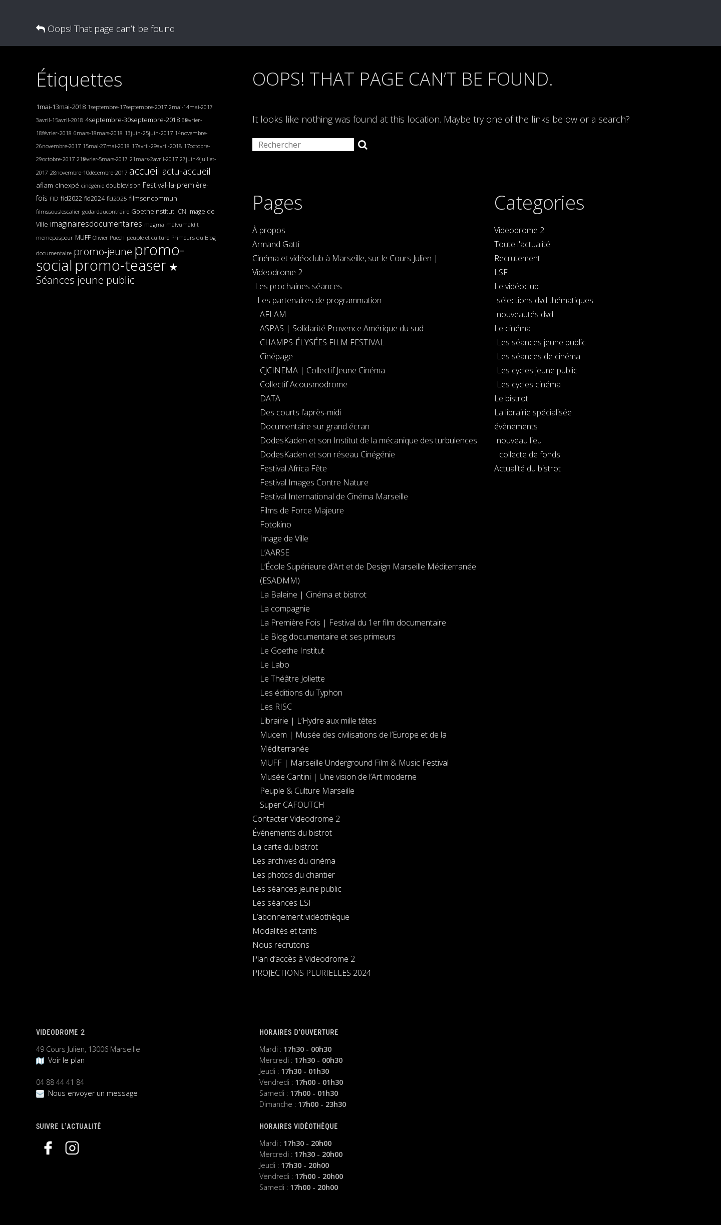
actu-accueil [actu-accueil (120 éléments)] (186, 171)
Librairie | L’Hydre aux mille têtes (318, 720)
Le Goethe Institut (292, 650)
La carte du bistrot (285, 846)
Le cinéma (512, 328)
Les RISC (276, 706)
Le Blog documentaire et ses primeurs (328, 636)
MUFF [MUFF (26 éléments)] (83, 237)
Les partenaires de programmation (319, 300)
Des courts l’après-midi (300, 412)
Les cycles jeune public (537, 370)
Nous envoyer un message (87, 1093)
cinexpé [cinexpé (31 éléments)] (67, 185)
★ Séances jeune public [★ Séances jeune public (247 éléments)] (107, 273)
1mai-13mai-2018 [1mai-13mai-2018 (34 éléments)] (61, 106)
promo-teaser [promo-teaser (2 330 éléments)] (121, 265)
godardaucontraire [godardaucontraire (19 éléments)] (105, 211)
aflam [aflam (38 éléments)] (44, 185)
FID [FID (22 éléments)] (54, 198)
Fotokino (275, 524)
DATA (270, 398)
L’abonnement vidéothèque (300, 916)
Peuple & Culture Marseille (307, 790)
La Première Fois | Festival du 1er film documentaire (353, 622)
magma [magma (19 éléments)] (154, 224)
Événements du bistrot (292, 832)
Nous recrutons (280, 944)
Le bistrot (511, 398)
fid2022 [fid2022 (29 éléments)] (71, 198)
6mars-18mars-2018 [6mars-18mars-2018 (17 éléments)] (98, 133)
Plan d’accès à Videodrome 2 (303, 958)
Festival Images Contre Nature (314, 482)
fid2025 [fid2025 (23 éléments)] (117, 198)
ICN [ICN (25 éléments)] (181, 211)
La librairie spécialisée (533, 412)
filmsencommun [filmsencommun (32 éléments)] (153, 198)
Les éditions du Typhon (301, 692)
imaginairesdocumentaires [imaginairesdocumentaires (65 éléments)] (96, 223)
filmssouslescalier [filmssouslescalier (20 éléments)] (58, 211)
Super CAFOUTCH (292, 804)
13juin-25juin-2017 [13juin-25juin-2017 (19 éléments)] (149, 133)
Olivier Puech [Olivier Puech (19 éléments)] (109, 237)
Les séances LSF (282, 902)
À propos (268, 230)
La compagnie (285, 608)
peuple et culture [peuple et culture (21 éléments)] (148, 237)
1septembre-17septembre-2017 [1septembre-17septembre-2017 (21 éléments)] (127, 107)
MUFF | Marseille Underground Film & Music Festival (354, 762)
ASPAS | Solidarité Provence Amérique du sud (342, 328)
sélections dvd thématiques (545, 300)
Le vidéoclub (516, 286)
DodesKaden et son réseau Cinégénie (327, 454)
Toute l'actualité (522, 244)
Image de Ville (284, 538)
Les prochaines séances (298, 286)
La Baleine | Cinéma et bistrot (313, 594)
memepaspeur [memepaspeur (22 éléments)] (54, 237)
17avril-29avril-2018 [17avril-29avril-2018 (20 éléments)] (157, 146)
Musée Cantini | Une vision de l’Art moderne (338, 776)
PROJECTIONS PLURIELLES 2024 (311, 972)
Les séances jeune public (296, 888)
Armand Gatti (275, 244)
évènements (516, 426)
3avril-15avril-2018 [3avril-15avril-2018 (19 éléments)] (59, 120)
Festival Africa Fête (293, 468)
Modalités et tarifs (284, 930)
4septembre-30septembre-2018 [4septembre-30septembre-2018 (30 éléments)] (132, 119)
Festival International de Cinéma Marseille (334, 496)
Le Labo (274, 664)
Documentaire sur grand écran (315, 426)
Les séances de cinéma (538, 356)
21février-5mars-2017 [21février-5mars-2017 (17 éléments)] (102, 159)
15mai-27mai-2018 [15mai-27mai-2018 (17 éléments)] (106, 146)
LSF (501, 272)
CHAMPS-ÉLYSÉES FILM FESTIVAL (322, 342)
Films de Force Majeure (302, 510)
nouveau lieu (519, 440)
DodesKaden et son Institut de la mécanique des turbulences (368, 440)
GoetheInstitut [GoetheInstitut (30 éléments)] (152, 211)
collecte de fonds (529, 454)
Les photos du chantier (293, 874)
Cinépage (276, 356)
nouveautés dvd (525, 314)
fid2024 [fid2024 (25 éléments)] (94, 198)
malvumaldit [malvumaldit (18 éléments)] (182, 224)
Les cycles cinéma (529, 384)
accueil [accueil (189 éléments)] (144, 171)
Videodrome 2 (519, 230)
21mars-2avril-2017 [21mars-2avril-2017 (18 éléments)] (154, 159)
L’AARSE (274, 552)
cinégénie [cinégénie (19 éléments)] (92, 185)
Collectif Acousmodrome (303, 384)
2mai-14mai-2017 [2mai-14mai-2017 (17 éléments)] (191, 107)
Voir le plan (60, 1060)
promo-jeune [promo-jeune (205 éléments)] (103, 251)
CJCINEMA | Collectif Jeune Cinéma (322, 370)
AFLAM (273, 314)
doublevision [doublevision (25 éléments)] (123, 185)
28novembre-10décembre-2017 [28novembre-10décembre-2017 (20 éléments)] (88, 172)
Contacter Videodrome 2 (296, 818)
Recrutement (517, 258)
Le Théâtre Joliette (292, 678)
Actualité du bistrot (527, 468)
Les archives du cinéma (293, 860)
